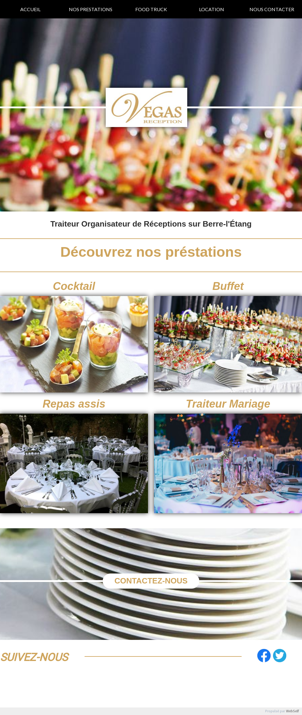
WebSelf (292, 711)
